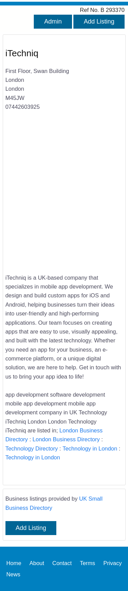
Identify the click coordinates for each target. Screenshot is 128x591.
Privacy (112, 563)
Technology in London (89, 448)
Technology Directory (31, 448)
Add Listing (99, 21)
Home (13, 563)
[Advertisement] (64, 197)
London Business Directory (66, 439)
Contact (62, 563)
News (13, 574)
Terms (87, 563)
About (36, 563)
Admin (52, 21)
